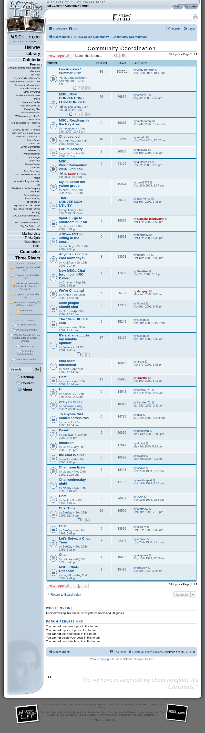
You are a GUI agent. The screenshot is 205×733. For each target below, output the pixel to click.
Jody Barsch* (76, 77)
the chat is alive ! (72, 455)
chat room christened (67, 363)
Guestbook (32, 242)
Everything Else (32, 109)
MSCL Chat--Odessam (69, 569)
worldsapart (144, 480)
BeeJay (67, 512)
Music (37, 98)
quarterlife (35, 191)
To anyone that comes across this (74, 416)
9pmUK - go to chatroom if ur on (73, 220)
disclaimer (150, 715)
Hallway (32, 47)
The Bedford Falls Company (26, 188)
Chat (63, 377)
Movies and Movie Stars (28, 95)
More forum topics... (27, 359)
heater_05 (143, 254)
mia (65, 422)
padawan (68, 406)
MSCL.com (54, 5)
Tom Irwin (35, 167)
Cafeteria (71, 5)
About (25, 389)
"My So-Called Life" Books (27, 205)
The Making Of (32, 202)
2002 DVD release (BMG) (27, 222)
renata (141, 137)
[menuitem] (73, 29)
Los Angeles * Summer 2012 (70, 71)
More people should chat (69, 305)
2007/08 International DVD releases (26, 217)
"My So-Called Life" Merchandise (30, 228)
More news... (27, 310)
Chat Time (67, 508)
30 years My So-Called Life (27, 268)
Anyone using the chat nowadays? (73, 256)
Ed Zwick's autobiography (25, 352)
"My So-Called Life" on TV (27, 78)
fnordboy (68, 246)
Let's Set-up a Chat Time (74, 540)
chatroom (67, 443)
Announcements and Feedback (24, 68)
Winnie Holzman (32, 153)
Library (33, 53)
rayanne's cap (27, 346)
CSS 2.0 (110, 720)
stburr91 (142, 94)
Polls (36, 246)
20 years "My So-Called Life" (27, 296)
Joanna (67, 347)
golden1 (68, 153)
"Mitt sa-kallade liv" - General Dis (25, 124)
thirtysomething (32, 198)
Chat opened (69, 136)
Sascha (73, 173)
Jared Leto (34, 143)
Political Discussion (30, 112)
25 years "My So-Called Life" (27, 276)
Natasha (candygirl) (150, 218)
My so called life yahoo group (72, 184)
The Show (35, 71)
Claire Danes (33, 140)
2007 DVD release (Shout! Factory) (26, 210)
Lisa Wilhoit (34, 160)
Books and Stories (31, 102)
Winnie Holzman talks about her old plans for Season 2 (26, 286)
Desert (64, 430)
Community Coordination (27, 85)
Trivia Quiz (32, 237)
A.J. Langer (34, 157)
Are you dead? (71, 402)
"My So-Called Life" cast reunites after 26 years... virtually (26, 338)
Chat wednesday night (72, 481)
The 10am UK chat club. (73, 321)
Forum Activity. (71, 149)
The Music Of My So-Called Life (26, 183)
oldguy (67, 471)
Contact (25, 383)
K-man (67, 294)
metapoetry (70, 128)
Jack (66, 500)
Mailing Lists (31, 233)
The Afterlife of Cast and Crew (25, 81)
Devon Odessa (32, 164)
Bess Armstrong (32, 171)
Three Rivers (27, 258)
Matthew (142, 508)
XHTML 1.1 (96, 720)
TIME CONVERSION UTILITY (70, 201)
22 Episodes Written (27, 330)
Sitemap (25, 377)
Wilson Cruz (34, 150)
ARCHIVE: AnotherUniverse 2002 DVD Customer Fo (26, 135)
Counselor (30, 251)
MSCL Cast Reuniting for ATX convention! (27, 304)
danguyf (142, 291)
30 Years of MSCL (27, 324)
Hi (60, 389)
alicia (66, 226)
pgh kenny (74, 106)
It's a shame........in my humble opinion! (74, 339)
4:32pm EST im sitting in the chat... (71, 238)
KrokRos (68, 141)
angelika (142, 555)
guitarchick (144, 161)
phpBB (108, 659)
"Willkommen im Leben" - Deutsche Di (27, 118)
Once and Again (32, 195)
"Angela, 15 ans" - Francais (26, 129)
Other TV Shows (31, 92)
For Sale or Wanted (30, 88)
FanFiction (34, 74)
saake (66, 459)
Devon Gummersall (30, 147)
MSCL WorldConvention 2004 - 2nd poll (73, 165)
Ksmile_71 (69, 393)
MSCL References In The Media (27, 176)
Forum (84, 5)
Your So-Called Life (30, 105)
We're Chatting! (71, 290)
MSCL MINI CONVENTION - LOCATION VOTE (73, 98)
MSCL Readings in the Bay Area (74, 122)
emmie (141, 539)
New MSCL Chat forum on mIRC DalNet (72, 274)
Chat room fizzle (72, 467)
